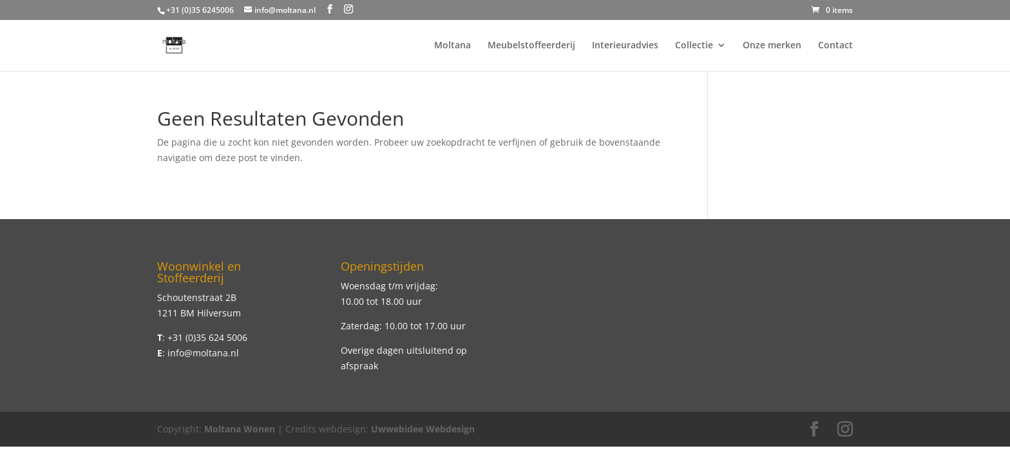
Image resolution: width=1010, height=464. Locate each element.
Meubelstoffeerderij (531, 46)
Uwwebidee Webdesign (423, 429)
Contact (835, 46)
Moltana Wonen (239, 429)
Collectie (694, 46)
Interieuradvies (625, 46)
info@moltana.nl (203, 353)
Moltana (452, 46)
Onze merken (772, 46)
